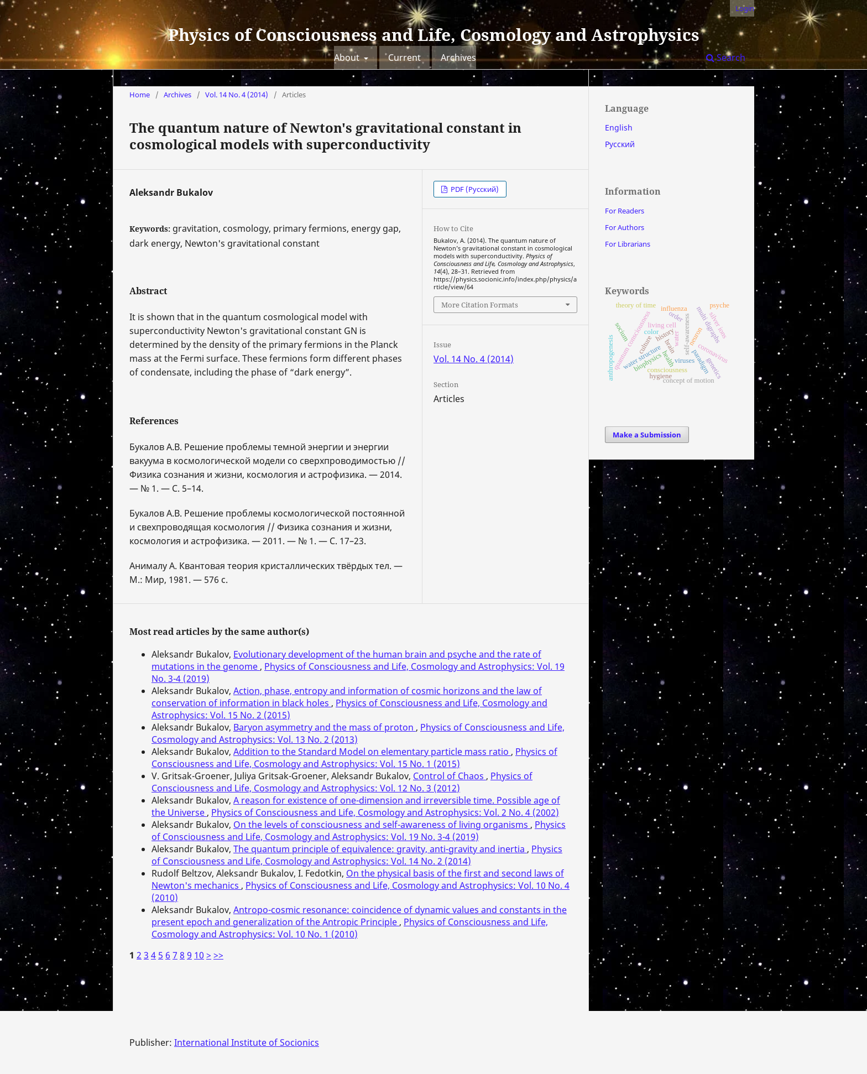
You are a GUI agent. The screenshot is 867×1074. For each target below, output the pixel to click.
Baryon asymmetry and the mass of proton (324, 727)
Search (725, 57)
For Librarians (627, 244)
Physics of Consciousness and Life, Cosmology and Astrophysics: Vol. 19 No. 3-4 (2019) (359, 830)
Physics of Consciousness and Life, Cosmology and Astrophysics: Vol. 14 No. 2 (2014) (357, 855)
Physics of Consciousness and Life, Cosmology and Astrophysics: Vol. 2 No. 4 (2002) (385, 812)
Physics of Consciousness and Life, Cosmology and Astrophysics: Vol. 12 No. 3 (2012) (342, 782)
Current (404, 57)
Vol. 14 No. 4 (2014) (236, 95)
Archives (458, 57)
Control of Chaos (449, 776)
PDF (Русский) (474, 189)
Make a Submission (647, 435)
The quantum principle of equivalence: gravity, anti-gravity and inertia (380, 849)
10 (199, 955)
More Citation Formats (479, 305)
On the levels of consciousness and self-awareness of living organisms (381, 824)
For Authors (624, 227)
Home (139, 95)
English (619, 127)
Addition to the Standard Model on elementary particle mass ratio (372, 751)
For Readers (624, 211)
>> (218, 955)
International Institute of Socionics (246, 1042)
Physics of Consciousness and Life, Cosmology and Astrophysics (433, 34)
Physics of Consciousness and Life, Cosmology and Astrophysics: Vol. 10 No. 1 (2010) (350, 928)
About (348, 57)
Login (744, 8)
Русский (620, 144)
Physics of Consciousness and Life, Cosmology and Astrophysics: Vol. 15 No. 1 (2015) (354, 757)
